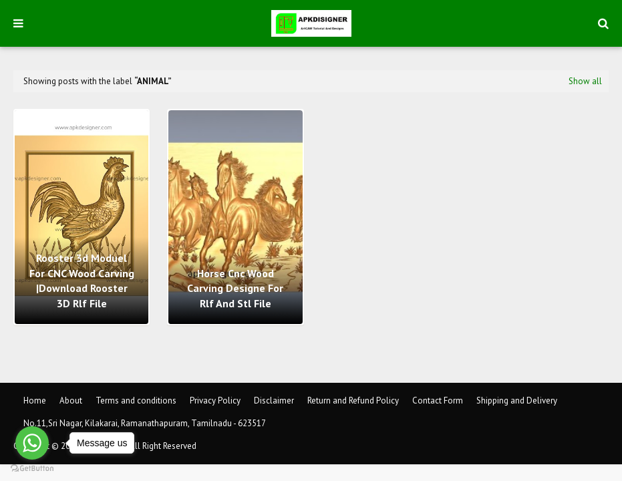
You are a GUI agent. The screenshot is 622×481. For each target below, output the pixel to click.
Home (34, 400)
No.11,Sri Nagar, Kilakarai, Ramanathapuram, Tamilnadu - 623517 (144, 423)
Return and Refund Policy (353, 400)
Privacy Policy (215, 400)
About (70, 400)
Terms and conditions (136, 400)
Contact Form (437, 400)
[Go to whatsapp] (32, 443)
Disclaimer (274, 400)
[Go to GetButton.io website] (32, 468)
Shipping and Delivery (516, 400)
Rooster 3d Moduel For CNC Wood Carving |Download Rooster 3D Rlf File (81, 280)
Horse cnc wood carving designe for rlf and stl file (235, 288)
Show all (585, 81)
